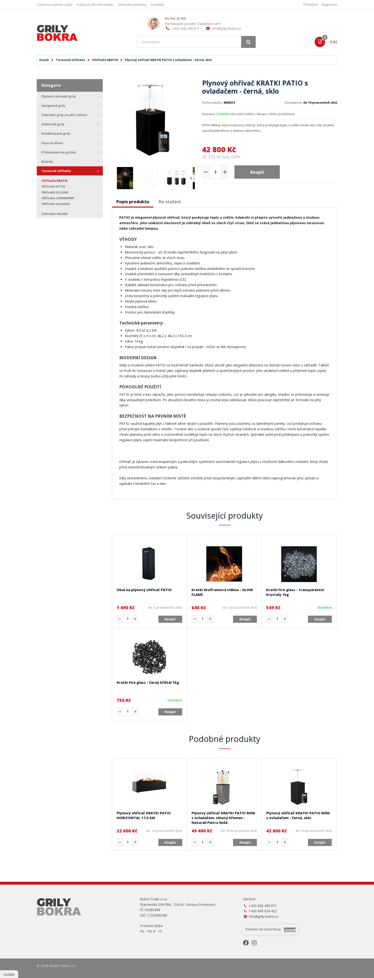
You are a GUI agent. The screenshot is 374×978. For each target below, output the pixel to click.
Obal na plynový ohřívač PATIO (144, 589)
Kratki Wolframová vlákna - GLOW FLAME (222, 592)
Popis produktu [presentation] (132, 201)
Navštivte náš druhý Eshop (270, 929)
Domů (44, 60)
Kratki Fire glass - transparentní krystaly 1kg (295, 592)
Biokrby (47, 161)
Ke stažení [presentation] (170, 201)
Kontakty (157, 4)
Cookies (9, 974)
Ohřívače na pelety (56, 204)
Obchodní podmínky (132, 4)
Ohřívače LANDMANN (58, 198)
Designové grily (53, 105)
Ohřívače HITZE (53, 186)
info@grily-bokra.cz (226, 28)
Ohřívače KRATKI (105, 60)
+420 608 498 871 (186, 28)
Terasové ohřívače (70, 60)
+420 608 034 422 (263, 911)
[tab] (132, 202)
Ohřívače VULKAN (55, 192)
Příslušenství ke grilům (59, 152)
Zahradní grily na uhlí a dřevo (64, 115)
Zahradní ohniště (55, 214)
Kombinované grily (56, 133)
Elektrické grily (53, 124)
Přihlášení (310, 4)
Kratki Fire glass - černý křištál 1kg (148, 682)
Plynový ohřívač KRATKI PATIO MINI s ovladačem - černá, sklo (298, 815)
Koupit (257, 172)
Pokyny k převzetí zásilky (95, 4)
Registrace (329, 4)
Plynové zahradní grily (59, 96)
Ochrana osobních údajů (55, 4)
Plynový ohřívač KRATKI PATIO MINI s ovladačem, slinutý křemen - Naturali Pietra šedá (223, 818)
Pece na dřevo (52, 143)
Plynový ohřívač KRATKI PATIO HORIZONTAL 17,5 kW (144, 815)
